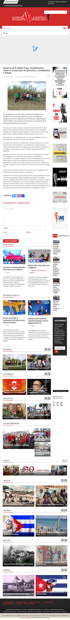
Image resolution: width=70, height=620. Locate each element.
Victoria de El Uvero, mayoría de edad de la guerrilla (18, 564)
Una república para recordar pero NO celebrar (17, 594)
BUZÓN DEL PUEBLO (34, 602)
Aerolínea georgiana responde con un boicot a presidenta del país (57, 249)
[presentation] (17, 239)
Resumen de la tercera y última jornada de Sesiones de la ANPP (56, 288)
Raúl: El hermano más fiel (10, 417)
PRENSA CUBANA (29, 603)
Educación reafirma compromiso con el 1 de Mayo (42, 437)
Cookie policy (28, 617)
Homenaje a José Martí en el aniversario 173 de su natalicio (42, 451)
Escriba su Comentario (24, 216)
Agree (48, 617)
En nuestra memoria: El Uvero (13, 5)
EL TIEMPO (18, 603)
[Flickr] (61, 405)
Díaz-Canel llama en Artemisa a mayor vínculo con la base (56, 305)
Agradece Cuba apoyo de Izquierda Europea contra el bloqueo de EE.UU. (38, 321)
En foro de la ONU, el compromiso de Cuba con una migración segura (14, 320)
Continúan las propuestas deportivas (38, 368)
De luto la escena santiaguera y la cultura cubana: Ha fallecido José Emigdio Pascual (37, 390)
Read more (7, 447)
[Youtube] (6, 33)
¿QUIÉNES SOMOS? (8, 602)
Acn (8, 272)
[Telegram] (57, 405)
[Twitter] (9, 28)
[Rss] (4, 28)
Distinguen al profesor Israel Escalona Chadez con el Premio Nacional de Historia (57, 269)
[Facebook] (6, 28)
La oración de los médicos (11, 534)
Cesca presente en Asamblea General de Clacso (50, 504)
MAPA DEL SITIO (21, 602)
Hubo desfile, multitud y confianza (16, 445)
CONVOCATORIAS (8, 603)
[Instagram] (4, 33)
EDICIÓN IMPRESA (48, 602)
